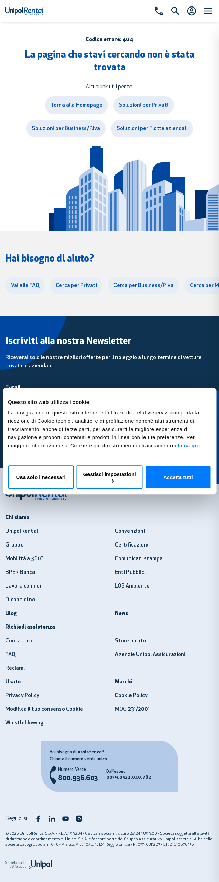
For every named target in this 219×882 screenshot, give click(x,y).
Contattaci (18, 641)
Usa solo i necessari (41, 477)
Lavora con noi (23, 586)
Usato (13, 682)
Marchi (123, 682)
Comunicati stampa (139, 559)
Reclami (15, 668)
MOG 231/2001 (132, 709)
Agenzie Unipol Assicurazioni (150, 654)
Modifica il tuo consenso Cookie (44, 709)
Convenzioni (130, 531)
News (121, 613)
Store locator (131, 641)
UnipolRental (21, 531)
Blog (11, 613)
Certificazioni (131, 545)
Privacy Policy (22, 695)
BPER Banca (20, 572)
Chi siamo (17, 518)
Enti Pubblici (130, 572)
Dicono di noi (21, 600)
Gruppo (14, 545)
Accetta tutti (178, 477)
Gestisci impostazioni (109, 477)
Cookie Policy (131, 695)
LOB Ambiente (132, 586)
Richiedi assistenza (30, 627)
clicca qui (187, 445)
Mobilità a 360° (24, 559)
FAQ (10, 654)
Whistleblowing (24, 723)
